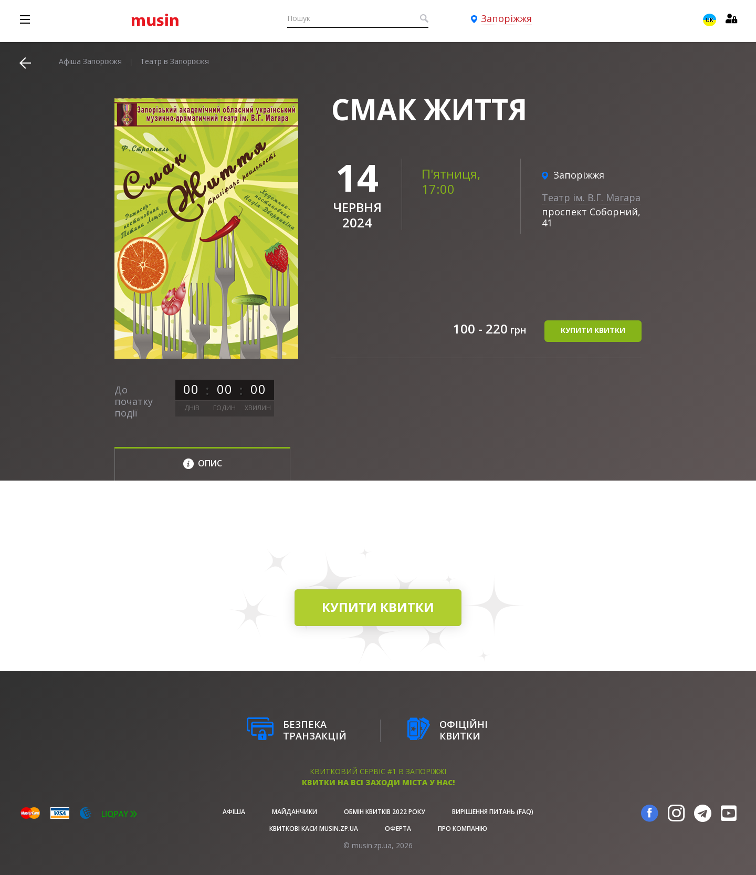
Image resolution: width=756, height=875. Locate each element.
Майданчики (294, 811)
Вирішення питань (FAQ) (492, 811)
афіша (234, 811)
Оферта (398, 828)
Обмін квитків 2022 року (384, 811)
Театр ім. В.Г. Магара (591, 197)
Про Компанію (462, 828)
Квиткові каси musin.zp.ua (313, 828)
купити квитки (593, 330)
